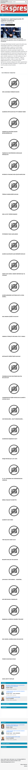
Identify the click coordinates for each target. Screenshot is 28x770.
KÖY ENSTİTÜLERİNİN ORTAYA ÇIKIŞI (13, 697)
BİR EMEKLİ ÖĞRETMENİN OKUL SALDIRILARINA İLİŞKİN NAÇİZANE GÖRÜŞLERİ (15, 686)
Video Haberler (23, 764)
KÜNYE (25, 766)
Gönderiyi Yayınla (10, 25)
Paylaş (2, 25)
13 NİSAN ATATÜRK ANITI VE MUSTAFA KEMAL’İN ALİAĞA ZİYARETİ (15, 692)
